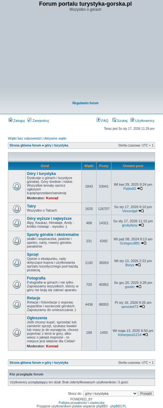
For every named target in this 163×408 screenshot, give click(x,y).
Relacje (33, 298)
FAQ (102, 121)
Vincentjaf (129, 211)
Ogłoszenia (37, 318)
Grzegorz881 (130, 243)
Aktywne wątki (55, 138)
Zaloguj (17, 121)
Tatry (31, 206)
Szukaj (120, 121)
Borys (129, 265)
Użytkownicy (142, 121)
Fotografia (36, 278)
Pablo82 (129, 188)
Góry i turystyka (41, 173)
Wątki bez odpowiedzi (24, 138)
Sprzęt (33, 254)
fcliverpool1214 (129, 335)
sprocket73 (129, 307)
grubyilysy (130, 225)
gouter (130, 287)
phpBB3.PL (118, 406)
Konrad (52, 198)
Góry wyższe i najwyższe (49, 218)
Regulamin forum (85, 103)
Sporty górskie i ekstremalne (53, 234)
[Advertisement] (85, 57)
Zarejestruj (38, 121)
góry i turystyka (56, 145)
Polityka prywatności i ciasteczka (81, 403)
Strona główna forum (25, 145)
